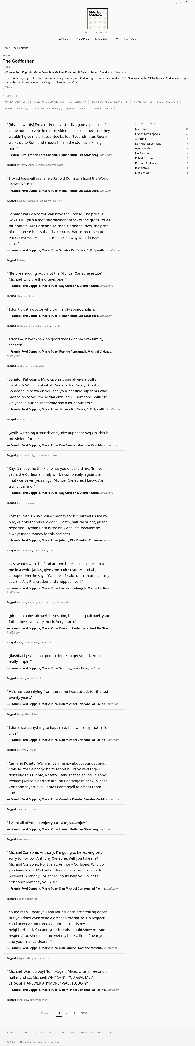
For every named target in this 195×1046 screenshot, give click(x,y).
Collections (43, 1032)
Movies (101, 38)
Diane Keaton (89, 286)
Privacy (97, 1032)
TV (116, 38)
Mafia (42, 365)
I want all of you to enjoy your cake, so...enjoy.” (48, 822)
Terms (111, 1032)
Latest (64, 38)
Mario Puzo (41, 72)
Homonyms (34, 602)
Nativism (22, 326)
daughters (33, 958)
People (82, 38)
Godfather (23, 365)
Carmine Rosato (70, 799)
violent (55, 455)
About (83, 1032)
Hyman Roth (68, 155)
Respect (21, 958)
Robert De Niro (97, 628)
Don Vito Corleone (72, 628)
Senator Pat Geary (72, 250)
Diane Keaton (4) (102, 108)
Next (84, 1013)
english (56, 326)
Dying (20, 714)
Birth (20, 999)
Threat (32, 749)
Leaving (21, 898)
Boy (26, 999)
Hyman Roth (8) (142, 101)
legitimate (30, 503)
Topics (130, 38)
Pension (40, 164)
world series (55, 200)
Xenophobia (34, 326)
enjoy (27, 839)
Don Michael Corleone (62, 72)
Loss (51, 550)
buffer (20, 419)
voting (31, 164)
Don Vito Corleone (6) (48, 108)
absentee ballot (54, 164)
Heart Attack (32, 714)
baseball (21, 200)
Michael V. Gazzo (99, 352)
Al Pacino (83, 72)
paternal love (31, 642)
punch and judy (25, 455)
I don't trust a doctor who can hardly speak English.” (52, 309)
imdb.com (106, 155)
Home (6, 48)
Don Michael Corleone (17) (109, 101)
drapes (32, 296)
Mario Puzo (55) (15, 101)
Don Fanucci (68, 445)
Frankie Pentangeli (72, 352)
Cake (20, 839)
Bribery (21, 260)
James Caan (80, 668)
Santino (64, 668)
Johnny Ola (67, 540)
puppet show (43, 455)
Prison (28, 550)
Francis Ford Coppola (19, 72)
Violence (21, 809)
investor (21, 164)
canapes (21, 602)
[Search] (186, 2)
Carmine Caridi (94, 799)
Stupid (30, 678)
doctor (46, 326)
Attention (45, 958)
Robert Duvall (98, 72)
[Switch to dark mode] (176, 2)
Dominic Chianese (89, 540)
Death (20, 550)
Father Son (45, 642)
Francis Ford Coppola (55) (47, 101)
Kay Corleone (68, 286)
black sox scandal (37, 200)
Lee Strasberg (88, 155)
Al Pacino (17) (78, 101)
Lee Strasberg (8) (168, 101)
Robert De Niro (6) (16, 108)
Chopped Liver (63, 602)
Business (32, 898)
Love (19, 642)
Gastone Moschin (90, 445)
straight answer (38, 999)
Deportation (40, 550)
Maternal (22, 749)
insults (39, 678)
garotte (32, 809)
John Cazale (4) (76, 108)
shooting (22, 296)
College (21, 678)
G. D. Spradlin (96, 250)
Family (33, 365)
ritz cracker (48, 602)
